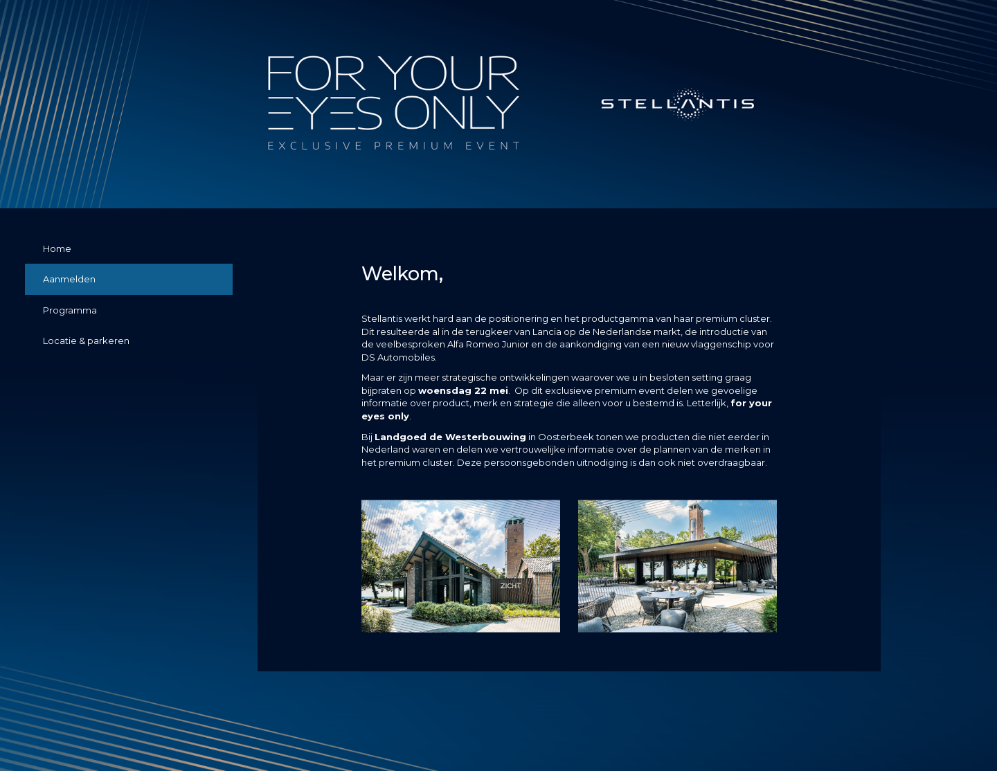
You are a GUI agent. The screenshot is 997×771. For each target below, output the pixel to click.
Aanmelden (69, 278)
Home (57, 248)
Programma (70, 310)
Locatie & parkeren (86, 340)
